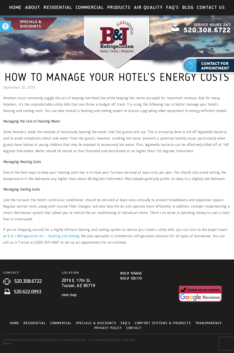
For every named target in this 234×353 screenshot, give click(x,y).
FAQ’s (172, 7)
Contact (134, 328)
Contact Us (211, 7)
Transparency (208, 323)
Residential (58, 7)
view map (69, 295)
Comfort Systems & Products (163, 323)
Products (119, 7)
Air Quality (148, 7)
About (32, 7)
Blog (188, 7)
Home (15, 7)
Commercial (90, 7)
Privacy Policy (108, 328)
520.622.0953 (22, 292)
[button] (5, 26)
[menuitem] (15, 7)
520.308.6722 (207, 30)
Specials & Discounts (30, 24)
